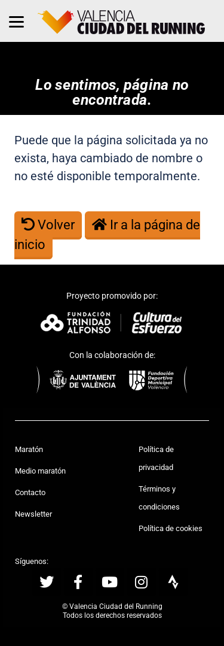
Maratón (29, 449)
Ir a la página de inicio (107, 234)
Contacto (30, 492)
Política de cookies (170, 528)
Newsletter (33, 513)
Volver (48, 224)
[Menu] (16, 21)
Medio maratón (40, 470)
